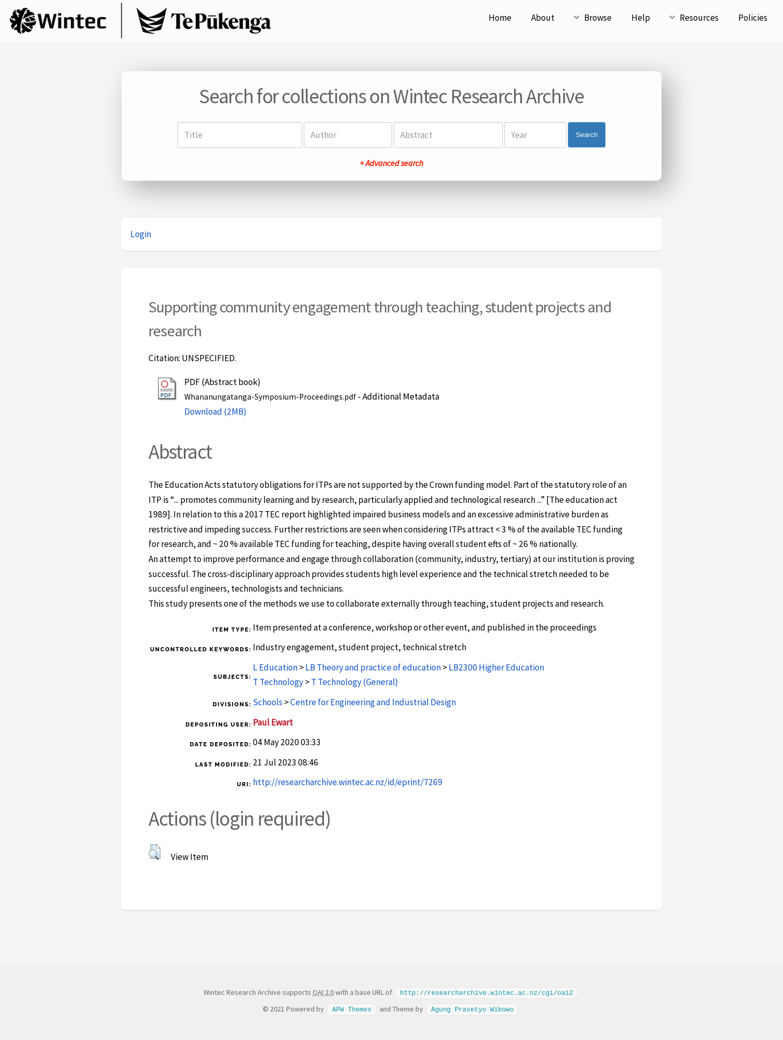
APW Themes (352, 1008)
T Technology (278, 682)
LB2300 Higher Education (496, 667)
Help (640, 17)
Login (140, 234)
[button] (154, 852)
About (543, 17)
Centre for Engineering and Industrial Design (373, 702)
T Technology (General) (354, 682)
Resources (699, 17)
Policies (752, 17)
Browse (598, 17)
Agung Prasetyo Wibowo (472, 1008)
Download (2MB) (215, 411)
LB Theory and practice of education (373, 667)
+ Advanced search (391, 163)
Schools (267, 702)
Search (587, 135)
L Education (275, 667)
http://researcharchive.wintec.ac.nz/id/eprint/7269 (347, 782)
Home (500, 17)
